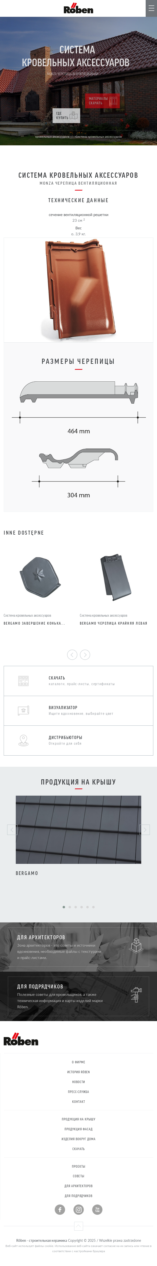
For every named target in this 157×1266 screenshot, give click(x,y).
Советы (78, 1176)
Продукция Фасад (79, 1129)
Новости (78, 1082)
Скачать (78, 1149)
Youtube (97, 1209)
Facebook (60, 1209)
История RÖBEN (78, 1072)
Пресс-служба (78, 1091)
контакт (78, 1101)
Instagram (78, 1209)
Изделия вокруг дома (79, 1139)
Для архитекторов (79, 1186)
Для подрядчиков (78, 1196)
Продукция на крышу (79, 1119)
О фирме (78, 1062)
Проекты (78, 1166)
